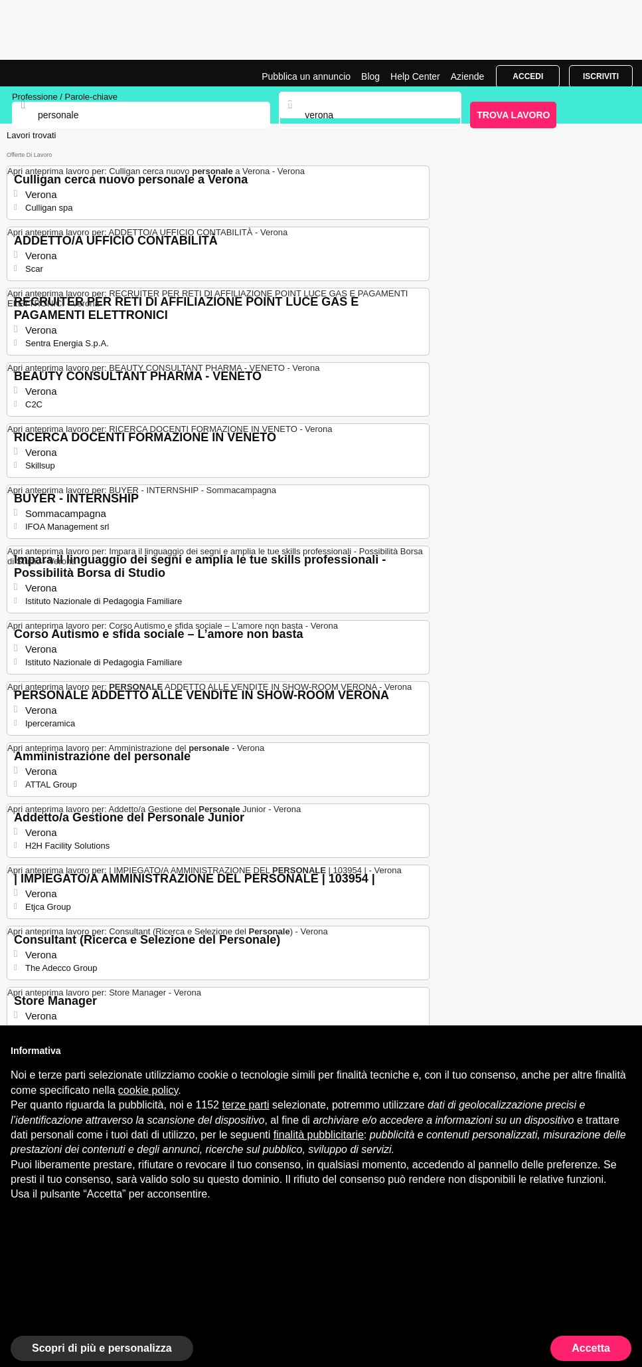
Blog (370, 76)
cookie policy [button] (148, 1090)
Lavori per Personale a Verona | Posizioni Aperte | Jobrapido (43, 73)
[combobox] (370, 115)
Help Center (415, 76)
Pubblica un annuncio (306, 76)
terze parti (245, 1104)
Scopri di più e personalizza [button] (102, 1348)
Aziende (468, 76)
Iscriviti (601, 76)
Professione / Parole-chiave (65, 97)
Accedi (528, 76)
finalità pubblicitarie (319, 1134)
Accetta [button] (591, 1348)
